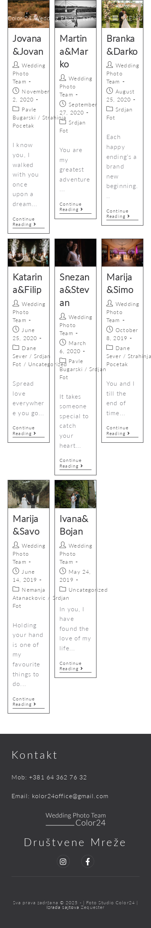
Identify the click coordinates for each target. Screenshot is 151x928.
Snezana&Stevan (74, 289)
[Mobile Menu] (128, 17)
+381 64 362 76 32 (58, 777)
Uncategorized (47, 364)
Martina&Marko (73, 51)
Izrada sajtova (64, 907)
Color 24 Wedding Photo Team (51, 18)
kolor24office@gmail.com (70, 795)
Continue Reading (28, 221)
